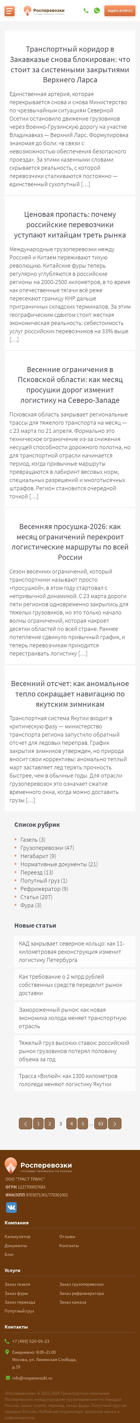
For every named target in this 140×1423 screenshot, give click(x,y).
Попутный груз (40, 880)
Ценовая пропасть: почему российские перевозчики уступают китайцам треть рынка (70, 224)
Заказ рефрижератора (81, 1293)
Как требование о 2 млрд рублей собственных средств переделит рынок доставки (70, 985)
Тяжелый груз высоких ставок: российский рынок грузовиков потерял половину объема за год (74, 1051)
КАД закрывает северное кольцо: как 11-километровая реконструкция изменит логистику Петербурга (71, 951)
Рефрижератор (40, 888)
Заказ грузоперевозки (81, 1284)
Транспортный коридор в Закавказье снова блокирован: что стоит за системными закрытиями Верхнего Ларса (70, 64)
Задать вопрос (119, 11)
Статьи (29, 897)
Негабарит (34, 856)
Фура (27, 905)
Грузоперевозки (41, 847)
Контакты (69, 1245)
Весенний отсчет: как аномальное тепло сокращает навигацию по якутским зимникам (70, 693)
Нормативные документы (53, 864)
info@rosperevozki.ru (28, 1378)
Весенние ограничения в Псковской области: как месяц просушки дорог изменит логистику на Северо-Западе (70, 384)
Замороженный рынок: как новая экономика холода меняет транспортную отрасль (72, 1018)
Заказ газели (17, 1284)
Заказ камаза (72, 1302)
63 (100, 1123)
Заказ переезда (20, 1302)
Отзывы (67, 1236)
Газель (29, 839)
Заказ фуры (16, 1293)
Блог (9, 1254)
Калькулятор (17, 1236)
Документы (16, 1245)
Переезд (31, 872)
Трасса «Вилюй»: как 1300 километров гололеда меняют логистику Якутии (68, 1080)
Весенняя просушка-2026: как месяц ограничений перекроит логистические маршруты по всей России (70, 541)
